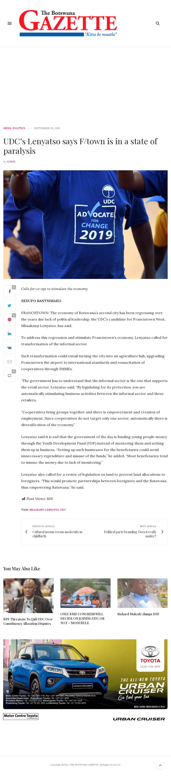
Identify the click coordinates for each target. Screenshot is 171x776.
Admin (11, 161)
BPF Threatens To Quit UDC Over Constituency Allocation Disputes (28, 621)
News (7, 128)
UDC (63, 509)
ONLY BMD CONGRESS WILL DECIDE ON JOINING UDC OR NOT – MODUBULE (82, 618)
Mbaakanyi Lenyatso (44, 509)
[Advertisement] (85, 80)
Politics (18, 128)
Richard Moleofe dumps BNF (138, 614)
